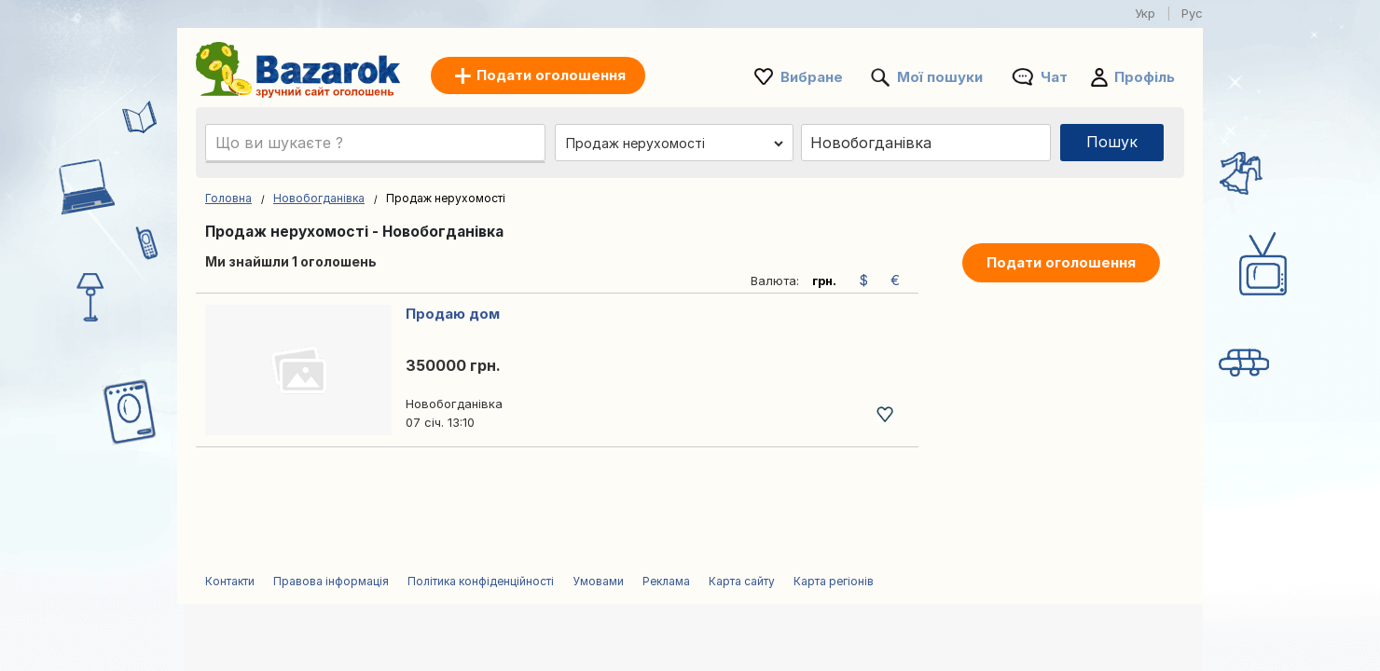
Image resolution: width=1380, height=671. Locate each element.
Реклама (666, 581)
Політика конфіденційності (480, 581)
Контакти (230, 581)
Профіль (1144, 77)
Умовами (598, 581)
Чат (1054, 77)
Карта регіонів (834, 581)
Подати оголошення (1061, 262)
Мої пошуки (940, 77)
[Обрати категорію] (674, 143)
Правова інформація (331, 581)
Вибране (811, 77)
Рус (1192, 13)
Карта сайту (742, 581)
